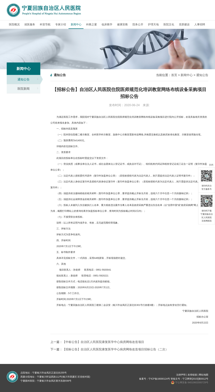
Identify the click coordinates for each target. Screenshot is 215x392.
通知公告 (23, 79)
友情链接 (192, 374)
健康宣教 (122, 24)
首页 (174, 75)
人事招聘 (199, 24)
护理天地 (153, 24)
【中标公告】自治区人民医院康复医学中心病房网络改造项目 (103, 342)
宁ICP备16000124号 (159, 378)
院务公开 (138, 24)
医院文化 (168, 24)
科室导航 (45, 24)
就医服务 (29, 24)
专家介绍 (60, 24)
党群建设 (184, 24)
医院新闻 (23, 88)
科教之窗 (91, 24)
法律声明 (181, 374)
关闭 (211, 165)
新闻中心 (76, 24)
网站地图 (203, 374)
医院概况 (14, 24)
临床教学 (107, 24)
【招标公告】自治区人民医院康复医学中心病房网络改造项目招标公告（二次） (115, 349)
